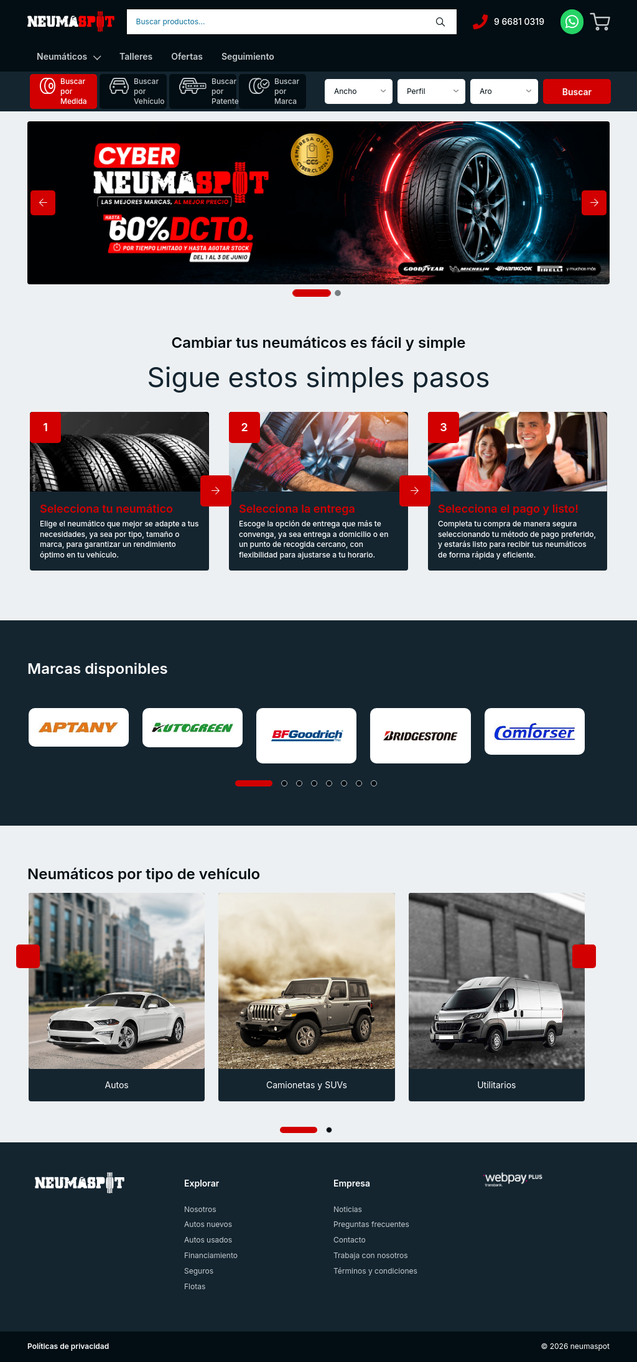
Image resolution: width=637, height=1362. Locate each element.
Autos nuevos (208, 1224)
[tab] (63, 91)
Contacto (349, 1239)
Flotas (194, 1286)
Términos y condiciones (375, 1271)
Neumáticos (69, 56)
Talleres (135, 56)
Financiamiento (211, 1255)
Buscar (577, 91)
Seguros (198, 1271)
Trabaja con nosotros (370, 1255)
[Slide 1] (311, 293)
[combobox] (292, 21)
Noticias (347, 1209)
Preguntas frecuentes (371, 1224)
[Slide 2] (338, 293)
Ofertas (187, 56)
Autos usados (208, 1239)
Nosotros (200, 1209)
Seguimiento (247, 56)
